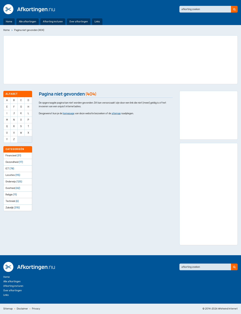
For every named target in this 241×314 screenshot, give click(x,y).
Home (9, 21)
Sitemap (8, 308)
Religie (11, 194)
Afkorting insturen (53, 21)
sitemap (116, 113)
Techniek (12, 201)
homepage (68, 113)
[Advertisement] (120, 59)
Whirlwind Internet (228, 308)
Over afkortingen (78, 21)
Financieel (13, 155)
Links (97, 21)
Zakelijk (13, 207)
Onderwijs (14, 181)
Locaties (13, 175)
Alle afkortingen (27, 21)
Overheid (13, 188)
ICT (10, 168)
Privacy (36, 308)
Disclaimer (22, 308)
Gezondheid (14, 162)
